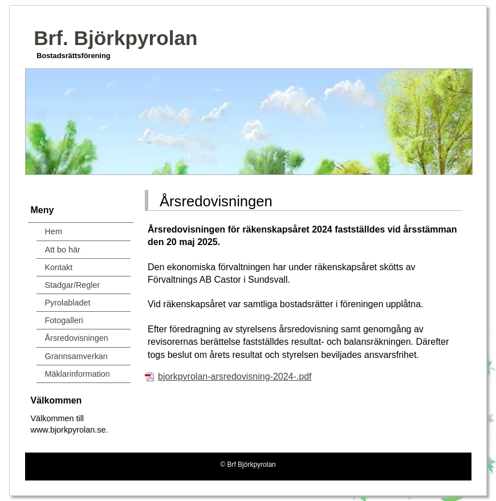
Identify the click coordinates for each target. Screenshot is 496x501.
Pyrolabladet (68, 302)
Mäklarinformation (77, 373)
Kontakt (59, 267)
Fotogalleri (64, 320)
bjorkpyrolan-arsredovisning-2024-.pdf (234, 376)
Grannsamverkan (76, 356)
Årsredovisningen (76, 338)
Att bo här (62, 249)
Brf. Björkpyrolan (115, 38)
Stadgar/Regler (72, 285)
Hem (53, 231)
